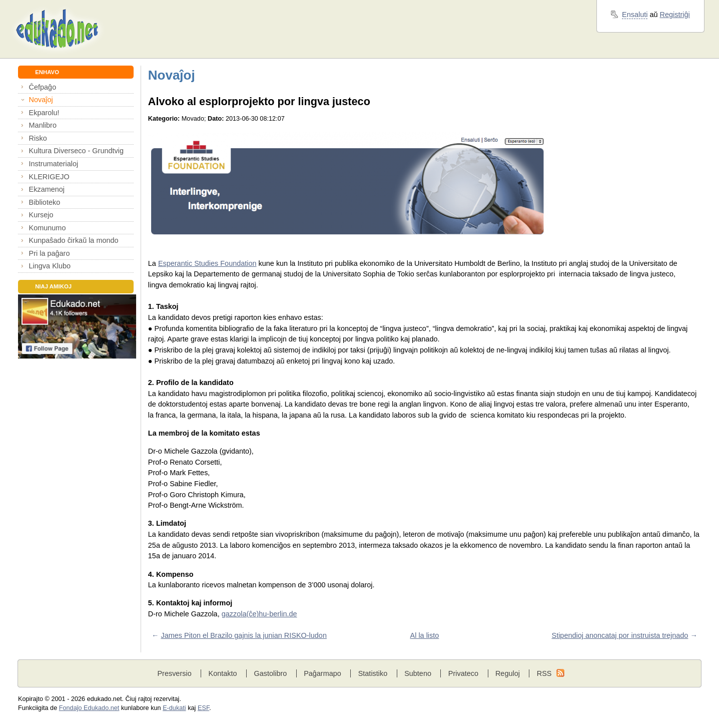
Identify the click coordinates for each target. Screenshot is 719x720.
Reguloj (507, 673)
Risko (38, 138)
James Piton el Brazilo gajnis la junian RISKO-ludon (244, 635)
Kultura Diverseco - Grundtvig (76, 151)
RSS (544, 673)
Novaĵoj (41, 100)
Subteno (417, 673)
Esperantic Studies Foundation (207, 263)
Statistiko (373, 673)
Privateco (463, 673)
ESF (203, 707)
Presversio (174, 673)
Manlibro (43, 125)
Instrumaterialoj (54, 164)
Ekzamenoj (47, 189)
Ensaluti (634, 15)
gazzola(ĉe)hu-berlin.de (259, 614)
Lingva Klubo (50, 266)
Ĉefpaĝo (43, 87)
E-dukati (174, 707)
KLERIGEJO (49, 177)
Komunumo (47, 228)
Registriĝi (675, 15)
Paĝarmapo (322, 673)
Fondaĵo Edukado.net (89, 707)
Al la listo (424, 635)
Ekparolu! (44, 113)
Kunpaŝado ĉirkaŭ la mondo (74, 240)
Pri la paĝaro (49, 253)
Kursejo (41, 215)
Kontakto (223, 673)
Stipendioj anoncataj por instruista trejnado (620, 635)
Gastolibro (270, 673)
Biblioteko (45, 202)
